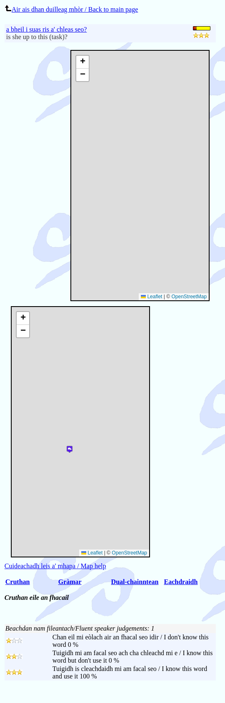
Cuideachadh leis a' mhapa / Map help (55, 565)
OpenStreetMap (189, 297)
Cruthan (17, 581)
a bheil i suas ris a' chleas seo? (46, 29)
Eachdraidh (181, 581)
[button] (82, 62)
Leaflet (151, 297)
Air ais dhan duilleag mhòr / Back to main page (71, 9)
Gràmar (70, 581)
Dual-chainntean (135, 581)
